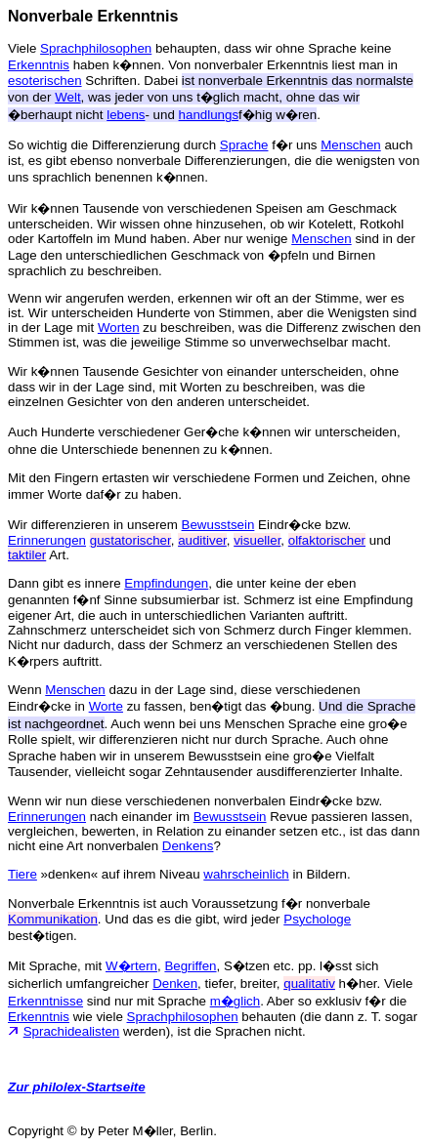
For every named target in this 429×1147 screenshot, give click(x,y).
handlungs (209, 114)
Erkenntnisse (45, 1001)
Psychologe (317, 919)
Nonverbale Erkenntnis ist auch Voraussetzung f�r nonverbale (189, 903)
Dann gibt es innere (66, 583)
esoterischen (45, 80)
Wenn (26, 689)
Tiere (22, 874)
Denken (174, 983)
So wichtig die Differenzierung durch (114, 145)
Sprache (244, 145)
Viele (24, 48)
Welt (67, 97)
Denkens (188, 846)
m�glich (235, 1001)
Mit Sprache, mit (57, 966)
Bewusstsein (218, 524)
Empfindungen (166, 583)
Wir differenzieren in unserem (95, 524)
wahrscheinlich (245, 874)
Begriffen (190, 966)
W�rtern (131, 966)
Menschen (351, 145)
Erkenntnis (38, 65)
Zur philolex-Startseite (77, 1087)
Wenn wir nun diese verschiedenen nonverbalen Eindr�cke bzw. (195, 801)
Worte (106, 706)
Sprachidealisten (71, 1031)
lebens (126, 114)
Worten (119, 327)
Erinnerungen (47, 540)
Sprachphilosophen (95, 48)
